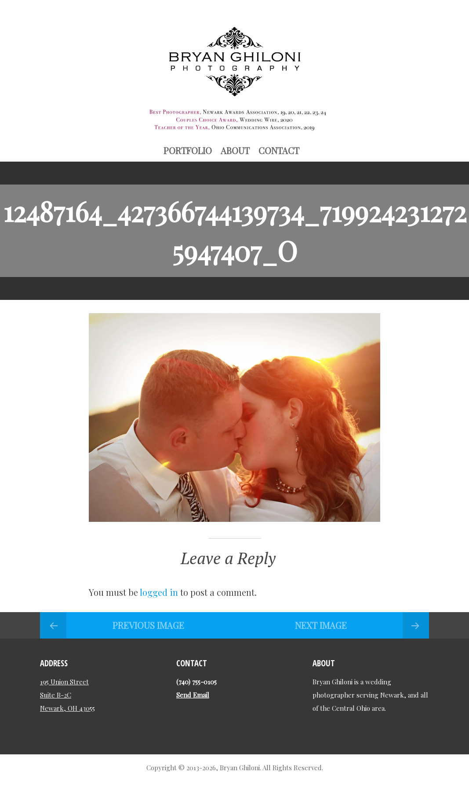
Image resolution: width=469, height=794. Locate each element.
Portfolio (188, 150)
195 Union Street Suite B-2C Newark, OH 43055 (67, 695)
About (235, 150)
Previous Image (148, 625)
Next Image (321, 625)
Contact (278, 150)
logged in (159, 592)
